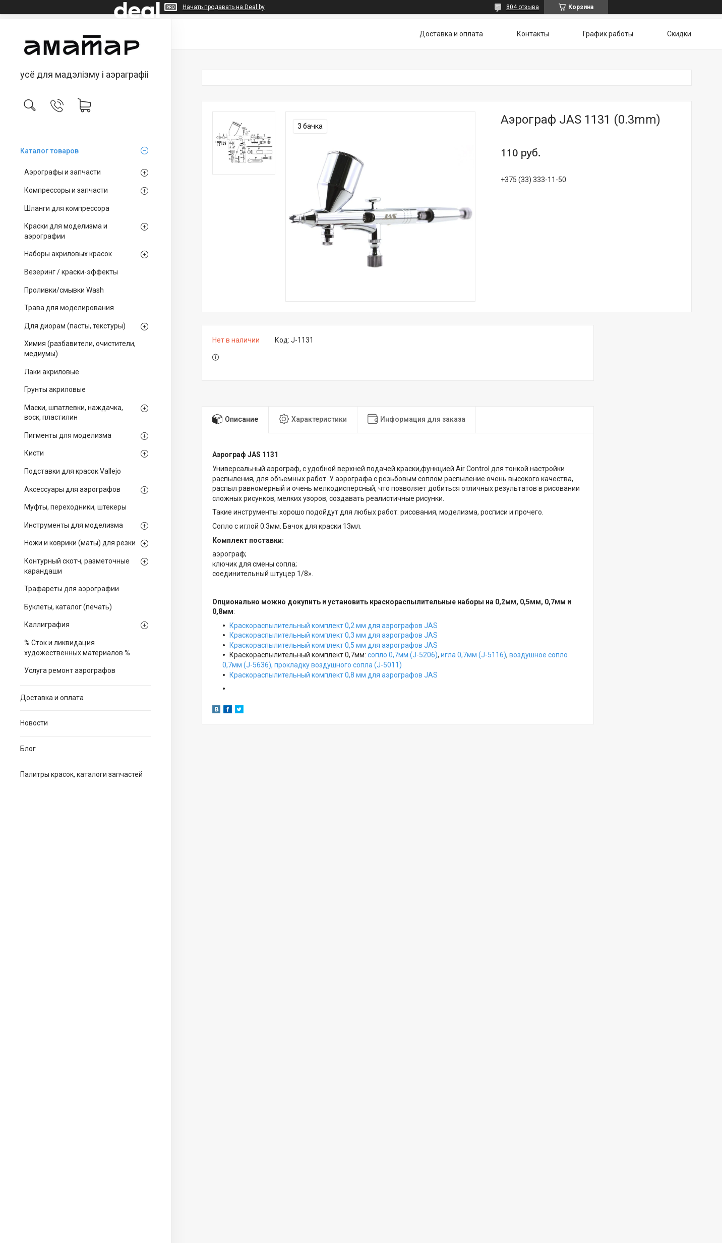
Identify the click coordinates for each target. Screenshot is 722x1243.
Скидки (679, 34)
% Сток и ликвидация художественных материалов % (77, 648)
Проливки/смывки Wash (64, 290)
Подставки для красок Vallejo (72, 471)
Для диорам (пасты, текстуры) (75, 326)
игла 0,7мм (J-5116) (473, 655)
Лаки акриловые (51, 372)
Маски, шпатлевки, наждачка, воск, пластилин (73, 413)
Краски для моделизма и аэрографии (65, 231)
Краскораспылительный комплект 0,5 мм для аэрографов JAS (333, 645)
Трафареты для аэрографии (71, 589)
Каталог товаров (49, 151)
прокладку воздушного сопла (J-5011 (336, 665)
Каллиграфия (47, 624)
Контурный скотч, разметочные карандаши (77, 566)
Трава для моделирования (69, 308)
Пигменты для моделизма (67, 435)
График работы (608, 34)
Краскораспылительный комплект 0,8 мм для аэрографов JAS (333, 675)
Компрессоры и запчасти (66, 190)
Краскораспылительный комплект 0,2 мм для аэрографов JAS (333, 626)
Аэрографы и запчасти (62, 172)
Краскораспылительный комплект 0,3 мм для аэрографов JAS (333, 635)
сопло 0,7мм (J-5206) (403, 655)
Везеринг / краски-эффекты (71, 272)
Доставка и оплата (52, 698)
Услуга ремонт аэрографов (69, 670)
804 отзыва (522, 7)
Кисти (34, 453)
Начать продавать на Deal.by (224, 7)
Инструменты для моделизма (73, 525)
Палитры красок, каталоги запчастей (81, 774)
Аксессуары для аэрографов (72, 489)
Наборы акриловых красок (68, 254)
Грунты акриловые (55, 389)
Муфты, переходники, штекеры (75, 507)
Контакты (533, 34)
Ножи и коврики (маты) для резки (80, 543)
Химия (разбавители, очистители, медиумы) (80, 349)
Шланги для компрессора (66, 208)
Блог (28, 749)
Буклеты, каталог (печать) (68, 607)
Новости (34, 723)
